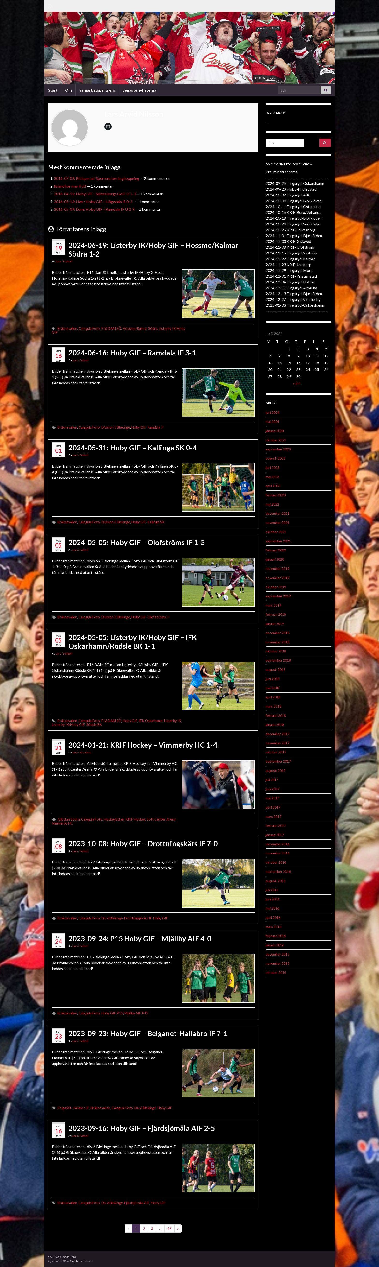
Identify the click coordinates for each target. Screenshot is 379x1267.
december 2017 (277, 734)
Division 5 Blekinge (115, 427)
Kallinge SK (156, 522)
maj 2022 (272, 504)
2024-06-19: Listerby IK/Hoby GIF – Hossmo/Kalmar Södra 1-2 (153, 249)
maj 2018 (272, 688)
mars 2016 (273, 927)
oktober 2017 (276, 752)
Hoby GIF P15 (112, 1013)
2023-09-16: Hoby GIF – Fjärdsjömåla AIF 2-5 (141, 1128)
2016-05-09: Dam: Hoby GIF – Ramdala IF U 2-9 (94, 209)
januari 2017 (275, 835)
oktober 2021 (276, 532)
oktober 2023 (276, 440)
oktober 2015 (276, 972)
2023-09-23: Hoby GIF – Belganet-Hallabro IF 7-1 (147, 1033)
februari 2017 (276, 826)
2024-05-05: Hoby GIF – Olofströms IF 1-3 (136, 542)
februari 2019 (276, 614)
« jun (296, 383)
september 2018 (278, 660)
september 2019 (278, 596)
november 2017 (277, 743)
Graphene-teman (81, 1261)
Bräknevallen (67, 328)
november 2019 (277, 578)
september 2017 (278, 761)
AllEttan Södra (69, 819)
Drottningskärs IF (138, 918)
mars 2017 (273, 816)
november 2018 (277, 642)
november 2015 (277, 963)
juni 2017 (272, 789)
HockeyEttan (114, 819)
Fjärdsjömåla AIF (136, 1203)
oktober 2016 (276, 862)
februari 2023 (276, 495)
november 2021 (277, 523)
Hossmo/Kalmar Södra (140, 328)
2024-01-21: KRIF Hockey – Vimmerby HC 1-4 (142, 744)
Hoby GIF (138, 427)
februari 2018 (276, 715)
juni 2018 (272, 679)
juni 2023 (272, 467)
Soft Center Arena (161, 819)
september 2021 (278, 541)
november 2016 (277, 853)
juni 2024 (272, 412)
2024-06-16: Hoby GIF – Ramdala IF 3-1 (132, 352)
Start (53, 90)
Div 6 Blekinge (112, 918)
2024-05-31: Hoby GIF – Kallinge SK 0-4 (132, 447)
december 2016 (277, 844)
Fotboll (67, 261)
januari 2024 (275, 431)
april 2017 (273, 807)
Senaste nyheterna (139, 90)
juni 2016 (272, 899)
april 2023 (273, 486)
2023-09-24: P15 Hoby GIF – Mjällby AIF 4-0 (139, 938)
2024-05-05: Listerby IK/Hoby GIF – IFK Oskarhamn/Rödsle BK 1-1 (132, 641)
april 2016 (273, 917)
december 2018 (277, 633)
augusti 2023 (275, 458)
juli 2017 (272, 780)
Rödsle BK (94, 725)
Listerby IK (172, 721)
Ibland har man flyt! (70, 186)
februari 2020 (276, 550)
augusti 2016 (275, 881)
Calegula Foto (89, 328)
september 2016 (278, 871)
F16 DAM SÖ (111, 328)
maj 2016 (272, 908)
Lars (58, 261)
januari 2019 (275, 624)
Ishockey (85, 752)
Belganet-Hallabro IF (73, 1108)
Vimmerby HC (62, 823)
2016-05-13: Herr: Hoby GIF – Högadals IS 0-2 (93, 201)
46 (169, 1228)
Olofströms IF (158, 617)
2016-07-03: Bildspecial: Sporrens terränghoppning (96, 178)
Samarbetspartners (97, 90)
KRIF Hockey (135, 819)
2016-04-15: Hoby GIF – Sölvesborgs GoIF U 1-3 (95, 193)
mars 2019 (273, 605)
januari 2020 (275, 559)
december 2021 (277, 513)
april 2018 (273, 697)
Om (68, 90)
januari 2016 (275, 945)
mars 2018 (273, 706)
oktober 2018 (276, 651)
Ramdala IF (155, 427)
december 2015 (277, 954)
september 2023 (278, 449)
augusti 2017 (275, 770)
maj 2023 (272, 477)
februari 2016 (276, 936)
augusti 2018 (275, 669)
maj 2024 (272, 422)
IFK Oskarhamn (151, 721)
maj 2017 (272, 798)
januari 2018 (275, 725)
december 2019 (277, 568)
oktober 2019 (276, 587)
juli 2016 (272, 890)
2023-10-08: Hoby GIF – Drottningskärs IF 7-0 (143, 843)
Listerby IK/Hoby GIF (68, 725)
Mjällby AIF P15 (136, 1013)
